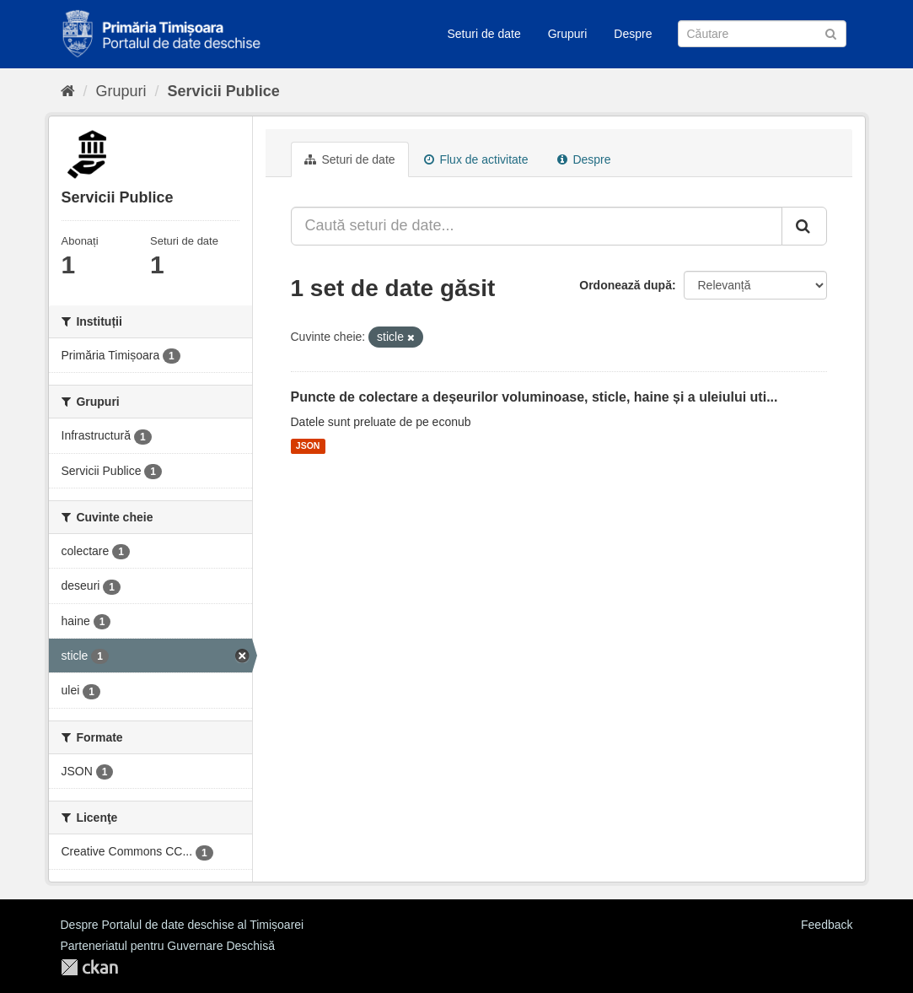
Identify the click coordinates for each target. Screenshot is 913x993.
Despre (633, 33)
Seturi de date (484, 33)
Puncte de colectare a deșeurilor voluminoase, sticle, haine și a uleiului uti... (534, 397)
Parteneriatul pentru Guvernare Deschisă (168, 946)
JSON (308, 446)
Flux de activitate (476, 159)
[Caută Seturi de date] (762, 33)
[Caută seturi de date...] (536, 226)
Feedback (826, 924)
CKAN (89, 967)
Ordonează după (625, 285)
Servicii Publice (224, 91)
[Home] (68, 91)
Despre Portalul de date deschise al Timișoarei (182, 924)
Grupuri (568, 33)
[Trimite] (831, 32)
